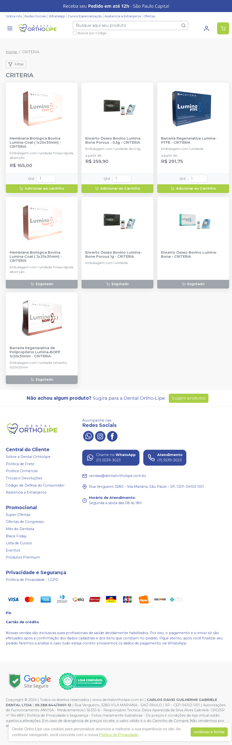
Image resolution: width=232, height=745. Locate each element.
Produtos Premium (23, 557)
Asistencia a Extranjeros (123, 16)
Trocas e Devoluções (24, 478)
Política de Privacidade (118, 735)
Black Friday (16, 536)
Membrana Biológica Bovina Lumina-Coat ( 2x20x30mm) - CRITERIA (36, 256)
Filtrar (16, 64)
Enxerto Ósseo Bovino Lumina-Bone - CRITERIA (189, 254)
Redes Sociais (35, 16)
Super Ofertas (18, 515)
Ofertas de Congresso (25, 522)
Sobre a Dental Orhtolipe (28, 457)
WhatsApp (57, 16)
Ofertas (149, 16)
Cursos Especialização (85, 16)
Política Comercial (22, 471)
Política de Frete (20, 464)
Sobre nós (14, 16)
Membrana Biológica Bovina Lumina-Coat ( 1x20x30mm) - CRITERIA (35, 142)
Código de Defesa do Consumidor (35, 485)
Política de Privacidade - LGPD (32, 580)
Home (11, 52)
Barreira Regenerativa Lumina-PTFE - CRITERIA (189, 140)
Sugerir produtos (188, 398)
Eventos (13, 550)
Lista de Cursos (19, 543)
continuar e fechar (209, 732)
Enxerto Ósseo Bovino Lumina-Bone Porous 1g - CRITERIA (113, 254)
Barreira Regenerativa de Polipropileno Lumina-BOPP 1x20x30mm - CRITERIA (35, 352)
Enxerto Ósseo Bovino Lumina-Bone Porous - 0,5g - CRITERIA (113, 140)
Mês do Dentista (20, 529)
